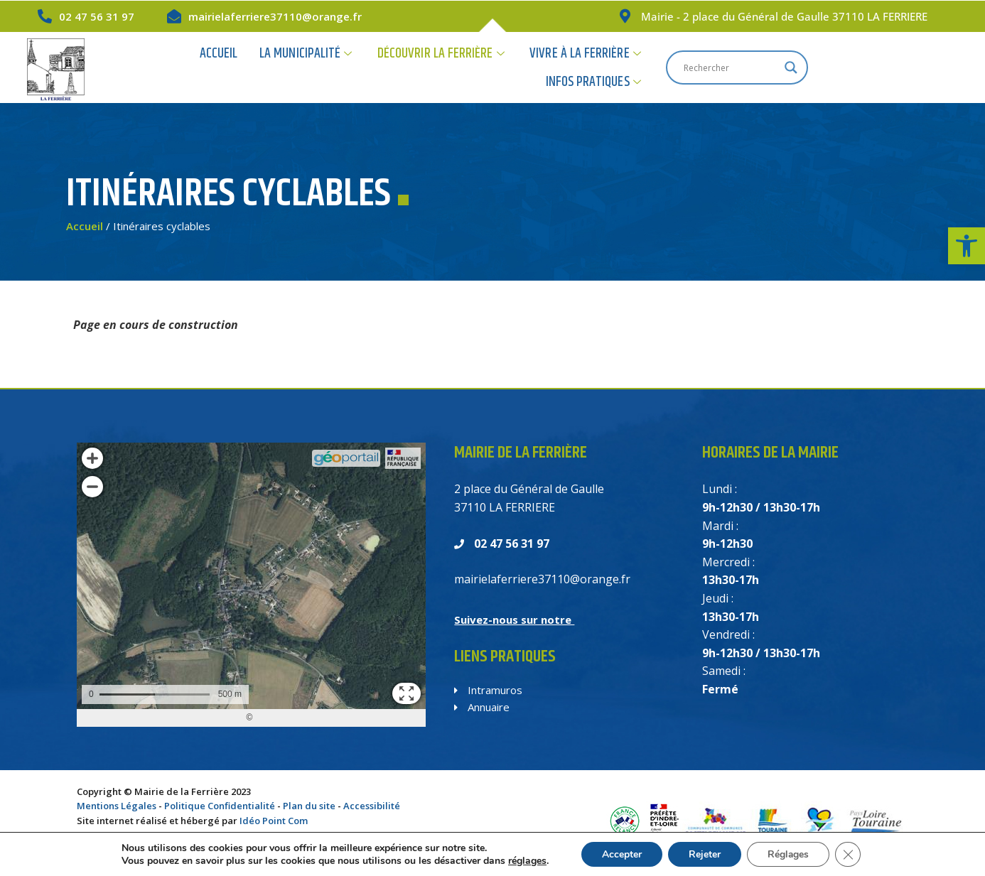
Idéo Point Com (273, 820)
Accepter (620, 853)
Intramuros (488, 690)
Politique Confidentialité (219, 805)
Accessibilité (371, 805)
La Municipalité (319, 67)
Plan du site (309, 805)
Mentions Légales (116, 805)
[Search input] (861, 67)
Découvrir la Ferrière (452, 67)
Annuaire (482, 707)
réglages (525, 860)
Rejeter (704, 853)
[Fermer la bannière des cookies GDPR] (850, 854)
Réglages (789, 853)
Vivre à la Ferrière (593, 67)
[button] (966, 245)
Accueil (233, 67)
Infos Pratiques (719, 67)
